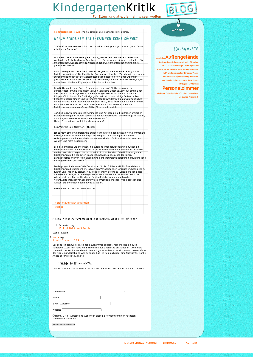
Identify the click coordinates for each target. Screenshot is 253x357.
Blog (78, 32)
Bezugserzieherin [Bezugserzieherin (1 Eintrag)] (181, 62)
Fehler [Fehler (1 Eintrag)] (163, 66)
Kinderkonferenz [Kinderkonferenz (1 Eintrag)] (191, 73)
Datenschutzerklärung (140, 346)
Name (56, 301)
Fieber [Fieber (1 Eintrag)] (169, 66)
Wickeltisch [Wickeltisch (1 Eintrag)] (193, 97)
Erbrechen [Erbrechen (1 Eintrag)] (194, 62)
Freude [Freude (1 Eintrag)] (160, 69)
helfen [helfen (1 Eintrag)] (166, 73)
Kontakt (191, 346)
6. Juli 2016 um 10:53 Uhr (68, 240)
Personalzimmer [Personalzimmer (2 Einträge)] (180, 88)
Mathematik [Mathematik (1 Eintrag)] (167, 80)
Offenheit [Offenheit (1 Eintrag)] (194, 84)
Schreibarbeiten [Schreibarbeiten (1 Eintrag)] (173, 93)
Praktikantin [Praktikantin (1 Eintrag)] (160, 93)
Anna (56, 237)
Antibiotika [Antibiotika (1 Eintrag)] (160, 58)
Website (57, 313)
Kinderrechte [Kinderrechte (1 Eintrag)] (167, 77)
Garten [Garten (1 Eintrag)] (166, 69)
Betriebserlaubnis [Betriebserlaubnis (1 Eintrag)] (166, 62)
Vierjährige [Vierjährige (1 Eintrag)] (183, 97)
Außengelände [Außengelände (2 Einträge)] (181, 57)
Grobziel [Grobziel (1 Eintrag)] (181, 69)
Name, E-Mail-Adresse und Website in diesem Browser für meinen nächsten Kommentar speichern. (94, 321)
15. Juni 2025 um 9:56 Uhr (75, 228)
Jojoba (60, 206)
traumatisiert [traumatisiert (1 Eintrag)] (193, 93)
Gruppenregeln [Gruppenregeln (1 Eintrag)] (192, 69)
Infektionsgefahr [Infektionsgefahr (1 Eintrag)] (176, 73)
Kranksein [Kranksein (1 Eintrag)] (194, 77)
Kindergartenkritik (63, 32)
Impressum (171, 346)
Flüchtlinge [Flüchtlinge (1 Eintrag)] (178, 66)
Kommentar (59, 295)
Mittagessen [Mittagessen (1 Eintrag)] (184, 84)
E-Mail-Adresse (61, 307)
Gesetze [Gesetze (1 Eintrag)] (173, 69)
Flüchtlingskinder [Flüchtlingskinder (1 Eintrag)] (191, 66)
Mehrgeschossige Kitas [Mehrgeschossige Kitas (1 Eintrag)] (182, 80)
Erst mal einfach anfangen (73, 202)
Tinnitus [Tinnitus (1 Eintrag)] (183, 93)
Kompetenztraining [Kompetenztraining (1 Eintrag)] (181, 77)
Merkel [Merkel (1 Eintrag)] (195, 80)
